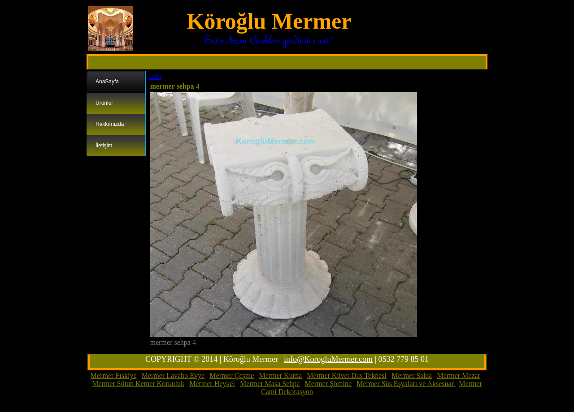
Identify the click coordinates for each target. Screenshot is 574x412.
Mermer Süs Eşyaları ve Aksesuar (406, 383)
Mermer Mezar (458, 375)
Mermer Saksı (411, 375)
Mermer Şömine (328, 383)
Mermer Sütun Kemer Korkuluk (138, 383)
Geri (154, 76)
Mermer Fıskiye (114, 375)
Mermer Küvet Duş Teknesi (347, 375)
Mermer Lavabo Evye (173, 375)
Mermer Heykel (212, 383)
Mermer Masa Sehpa (270, 383)
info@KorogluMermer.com (328, 359)
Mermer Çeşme (231, 375)
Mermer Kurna (280, 375)
